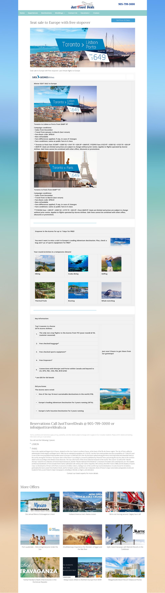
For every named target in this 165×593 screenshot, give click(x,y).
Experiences (33, 13)
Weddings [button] (60, 13)
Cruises (96, 13)
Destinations (46, 13)
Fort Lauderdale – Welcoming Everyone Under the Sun (40, 537)
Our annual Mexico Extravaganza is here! (40, 503)
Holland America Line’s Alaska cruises (82, 503)
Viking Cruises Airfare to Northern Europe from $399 (82, 569)
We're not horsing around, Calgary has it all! (125, 503)
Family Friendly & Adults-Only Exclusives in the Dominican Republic (40, 570)
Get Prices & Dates (123, 20)
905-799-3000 (126, 4)
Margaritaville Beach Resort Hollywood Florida (125, 569)
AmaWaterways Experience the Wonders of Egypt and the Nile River (82, 537)
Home (22, 13)
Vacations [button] (85, 13)
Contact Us (72, 13)
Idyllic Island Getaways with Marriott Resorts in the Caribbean (125, 537)
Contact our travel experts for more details (82, 473)
